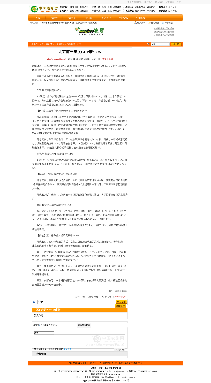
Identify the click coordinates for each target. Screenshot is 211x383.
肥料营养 (84, 11)
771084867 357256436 (147, 371)
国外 (77, 7)
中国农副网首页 (134, 2)
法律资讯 (172, 11)
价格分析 (96, 7)
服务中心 (148, 2)
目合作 (101, 363)
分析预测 (71, 44)
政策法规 (163, 11)
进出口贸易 (140, 7)
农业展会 (163, 7)
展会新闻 (172, 7)
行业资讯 (123, 18)
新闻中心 (61, 44)
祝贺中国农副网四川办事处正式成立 (57, 22)
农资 (104, 11)
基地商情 (117, 7)
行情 (104, 7)
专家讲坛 (151, 11)
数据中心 (138, 363)
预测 (110, 7)
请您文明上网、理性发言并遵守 (53, 349)
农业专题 (129, 11)
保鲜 (77, 11)
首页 (37, 18)
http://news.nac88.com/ (56, 59)
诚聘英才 (128, 363)
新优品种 (117, 11)
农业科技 (96, 11)
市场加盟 (73, 363)
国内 (72, 7)
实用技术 (64, 11)
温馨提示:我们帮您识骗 (86, 22)
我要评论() (107, 59)
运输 (72, 11)
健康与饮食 (140, 11)
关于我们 (119, 363)
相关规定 (67, 349)
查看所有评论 (84, 325)
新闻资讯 (64, 7)
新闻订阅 (80, 296)
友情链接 (168, 22)
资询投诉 (155, 22)
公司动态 (84, 7)
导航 (179, 2)
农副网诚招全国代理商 (164, 28)
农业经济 (129, 7)
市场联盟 (106, 18)
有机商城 (140, 18)
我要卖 (72, 18)
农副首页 (50, 44)
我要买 (54, 18)
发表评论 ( (119, 296)
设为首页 (170, 2)
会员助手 (92, 363)
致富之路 (151, 7)
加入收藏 (159, 2)
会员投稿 (141, 22)
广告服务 (109, 363)
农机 (110, 11)
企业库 (89, 18)
